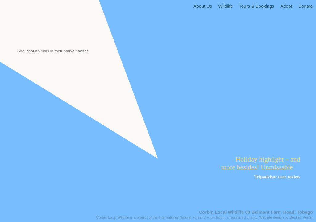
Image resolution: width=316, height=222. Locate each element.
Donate (305, 6)
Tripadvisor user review (277, 176)
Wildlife (225, 6)
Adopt (286, 6)
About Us (202, 6)
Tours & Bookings (256, 6)
